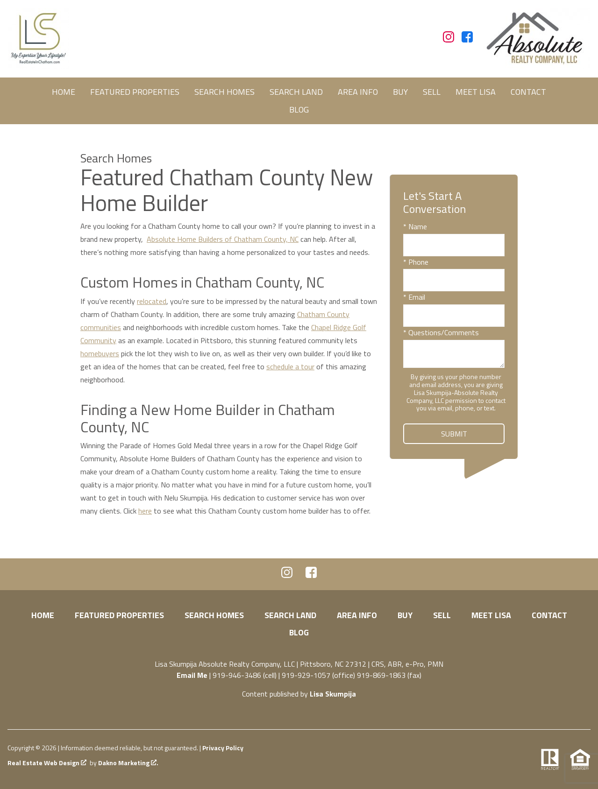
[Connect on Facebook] (467, 39)
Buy (400, 91)
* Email (414, 297)
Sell (432, 91)
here (145, 510)
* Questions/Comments (441, 332)
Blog (299, 109)
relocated (151, 301)
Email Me (192, 675)
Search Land (296, 91)
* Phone (415, 262)
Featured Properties (134, 91)
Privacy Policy (222, 748)
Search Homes (224, 91)
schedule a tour (290, 366)
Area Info (358, 91)
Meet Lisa (476, 91)
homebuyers (99, 353)
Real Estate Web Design (46, 763)
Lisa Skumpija (333, 693)
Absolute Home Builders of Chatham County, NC (223, 239)
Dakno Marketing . (128, 763)
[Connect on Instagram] (448, 39)
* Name (415, 226)
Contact (528, 91)
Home (63, 91)
